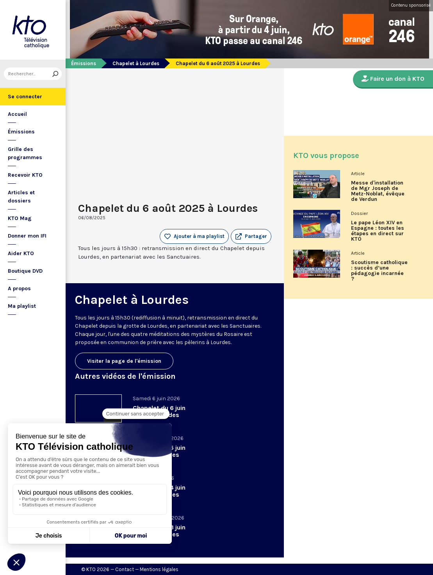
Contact (124, 569)
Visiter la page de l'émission (124, 361)
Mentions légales (159, 569)
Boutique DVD (25, 271)
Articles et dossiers (21, 196)
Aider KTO (21, 253)
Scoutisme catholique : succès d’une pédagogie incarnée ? (379, 271)
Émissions (21, 131)
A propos (19, 288)
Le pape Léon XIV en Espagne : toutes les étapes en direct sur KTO (377, 231)
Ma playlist (22, 306)
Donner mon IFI (27, 235)
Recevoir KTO (25, 175)
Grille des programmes (25, 153)
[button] (251, 236)
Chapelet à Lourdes (135, 63)
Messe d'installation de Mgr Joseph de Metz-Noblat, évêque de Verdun (377, 191)
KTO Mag (20, 218)
